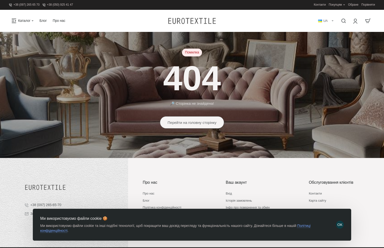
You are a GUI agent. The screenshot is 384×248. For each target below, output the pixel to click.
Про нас (150, 173)
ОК (339, 224)
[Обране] (353, 5)
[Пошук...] (343, 21)
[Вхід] (355, 21)
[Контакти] (319, 5)
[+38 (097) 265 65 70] (24, 5)
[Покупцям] (336, 5)
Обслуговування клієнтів (331, 173)
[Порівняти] (368, 5)
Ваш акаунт (236, 173)
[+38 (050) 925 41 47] (57, 5)
